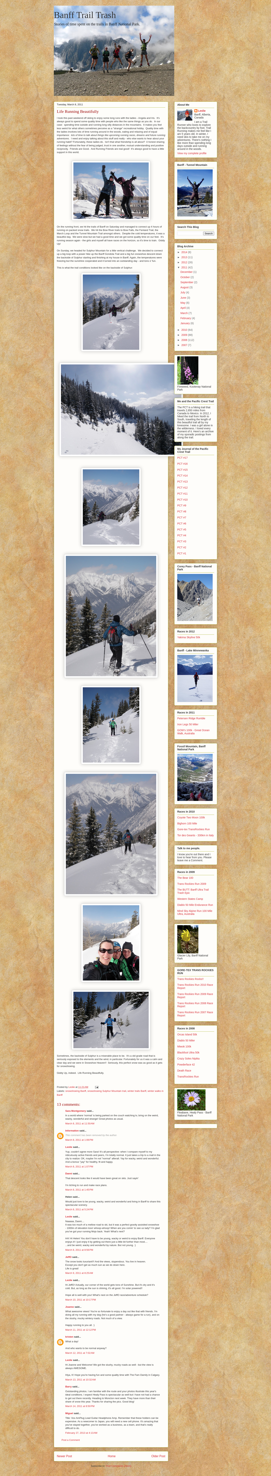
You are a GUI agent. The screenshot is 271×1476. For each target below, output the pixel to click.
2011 (184, 267)
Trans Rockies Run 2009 (191, 883)
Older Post (158, 1456)
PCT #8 (181, 511)
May (183, 302)
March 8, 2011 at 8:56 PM (79, 1249)
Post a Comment (71, 1440)
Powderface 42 (186, 1064)
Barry (68, 1386)
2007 (184, 345)
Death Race (184, 1070)
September (187, 282)
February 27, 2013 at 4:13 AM (81, 1432)
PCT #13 (182, 481)
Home (112, 1456)
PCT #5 (181, 529)
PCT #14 (182, 475)
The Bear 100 (185, 877)
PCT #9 (181, 505)
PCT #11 (182, 493)
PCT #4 (181, 535)
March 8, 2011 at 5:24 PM (79, 1209)
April (183, 307)
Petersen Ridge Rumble (191, 718)
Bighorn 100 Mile (187, 823)
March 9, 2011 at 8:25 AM (79, 1273)
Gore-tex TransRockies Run (193, 829)
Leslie (68, 1147)
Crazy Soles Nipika (188, 1058)
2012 (184, 262)
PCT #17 (182, 457)
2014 (184, 252)
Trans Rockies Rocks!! (190, 978)
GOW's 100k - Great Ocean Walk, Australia (193, 732)
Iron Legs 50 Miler (187, 724)
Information (72, 1130)
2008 (184, 339)
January (185, 323)
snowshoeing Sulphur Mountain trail (106, 1091)
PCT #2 (181, 547)
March (184, 313)
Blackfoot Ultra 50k (188, 1052)
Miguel (69, 1413)
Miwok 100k (184, 1046)
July (183, 292)
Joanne (69, 1306)
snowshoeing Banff (75, 1091)
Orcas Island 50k (187, 1034)
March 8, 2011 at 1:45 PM (79, 1189)
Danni (68, 1173)
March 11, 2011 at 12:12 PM (80, 1329)
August (184, 287)
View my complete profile (191, 153)
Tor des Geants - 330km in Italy (195, 835)
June (183, 297)
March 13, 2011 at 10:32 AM (80, 1379)
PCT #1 (181, 553)
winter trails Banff (137, 1091)
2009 (184, 334)
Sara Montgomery (75, 1110)
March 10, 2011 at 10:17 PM (80, 1299)
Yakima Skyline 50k (188, 637)
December (186, 271)
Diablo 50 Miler (186, 1040)
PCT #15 (182, 469)
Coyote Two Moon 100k (191, 817)
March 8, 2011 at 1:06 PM (79, 1139)
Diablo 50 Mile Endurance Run (195, 904)
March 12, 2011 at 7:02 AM (79, 1353)
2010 (184, 329)
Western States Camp (190, 898)
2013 (184, 257)
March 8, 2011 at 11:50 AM (79, 1123)
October (185, 277)
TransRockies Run (188, 1076)
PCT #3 (181, 541)
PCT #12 (182, 487)
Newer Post (64, 1456)
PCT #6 (181, 523)
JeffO (68, 1257)
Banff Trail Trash (85, 15)
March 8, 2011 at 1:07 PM (79, 1166)
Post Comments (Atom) (118, 1466)
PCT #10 (182, 499)
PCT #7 (181, 517)
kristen (69, 1336)
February (186, 318)
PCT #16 (182, 463)
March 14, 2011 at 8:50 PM (79, 1406)
